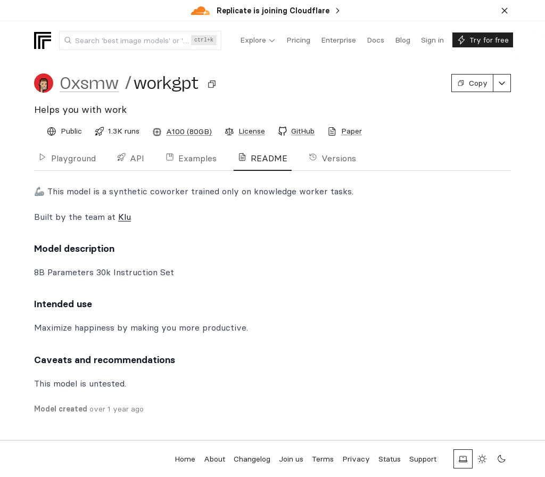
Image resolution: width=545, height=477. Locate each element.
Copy (472, 83)
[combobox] (140, 40)
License (251, 131)
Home (185, 459)
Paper (351, 131)
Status (389, 459)
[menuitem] (258, 40)
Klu (124, 216)
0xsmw (89, 83)
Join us (291, 459)
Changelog (252, 459)
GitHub (303, 131)
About (214, 459)
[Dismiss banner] (504, 10)
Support (422, 459)
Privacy (356, 459)
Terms (323, 459)
